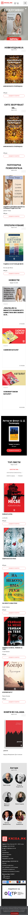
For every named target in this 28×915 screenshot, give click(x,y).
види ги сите (14, 49)
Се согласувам (14, 913)
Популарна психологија (14, 472)
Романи (20, 476)
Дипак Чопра (7, 210)
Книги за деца (11, 476)
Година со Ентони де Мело (13, 264)
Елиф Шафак (6, 607)
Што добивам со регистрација (10, 867)
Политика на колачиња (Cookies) (10, 871)
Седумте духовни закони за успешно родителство (14, 207)
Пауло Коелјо (6, 696)
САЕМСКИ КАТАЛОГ (11, 350)
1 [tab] (26, 8)
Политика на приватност (8, 869)
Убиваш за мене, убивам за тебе (12, 648)
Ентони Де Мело (8, 267)
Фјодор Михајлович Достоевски (12, 754)
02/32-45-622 (11, 846)
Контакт (4, 863)
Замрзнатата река (9, 558)
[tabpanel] (14, 23)
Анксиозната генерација (12, 86)
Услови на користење (7, 865)
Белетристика (14, 469)
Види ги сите (14, 464)
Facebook (7, 876)
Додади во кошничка (14, 95)
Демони (5, 750)
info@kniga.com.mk (11, 848)
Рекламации (5, 856)
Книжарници (5, 852)
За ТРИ (4, 850)
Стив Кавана (5, 651)
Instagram (7, 878)
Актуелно (5, 303)
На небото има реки (9, 603)
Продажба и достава (7, 858)
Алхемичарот (7, 692)
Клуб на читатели (6, 854)
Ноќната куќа (7, 514)
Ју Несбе (5, 518)
